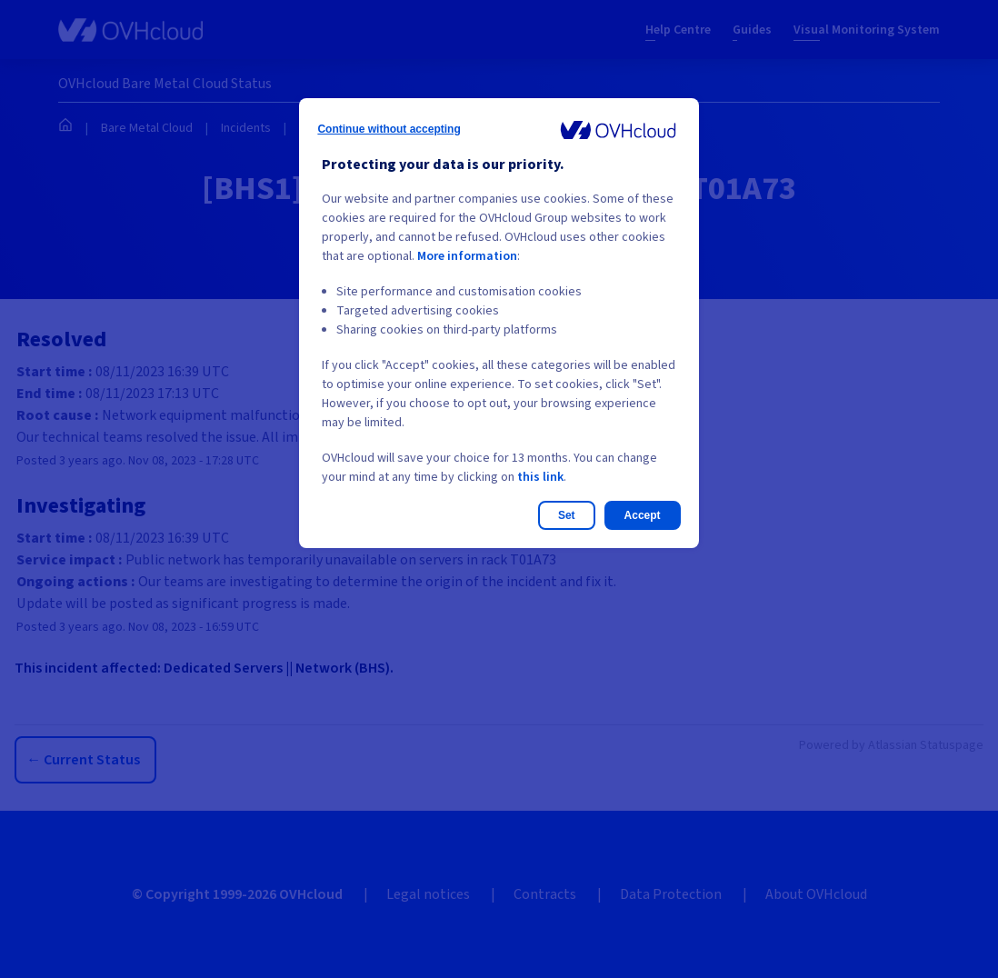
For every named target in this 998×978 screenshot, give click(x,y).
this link (540, 477)
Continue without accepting (388, 129)
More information (467, 256)
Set (566, 515)
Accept (642, 515)
